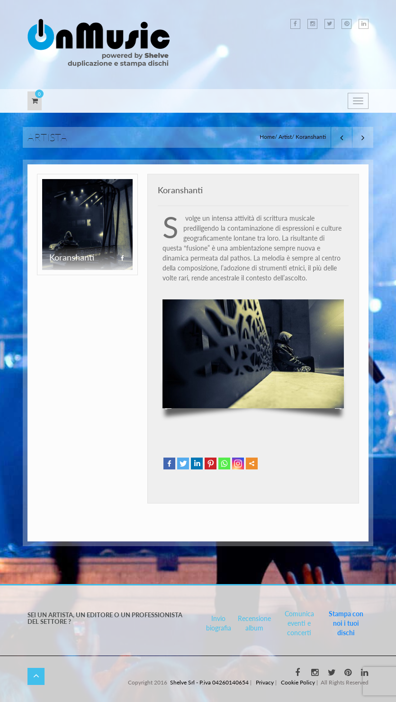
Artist (285, 136)
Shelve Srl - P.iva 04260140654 (209, 682)
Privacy (265, 682)
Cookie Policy (298, 682)
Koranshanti (180, 190)
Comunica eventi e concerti (299, 623)
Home (267, 136)
